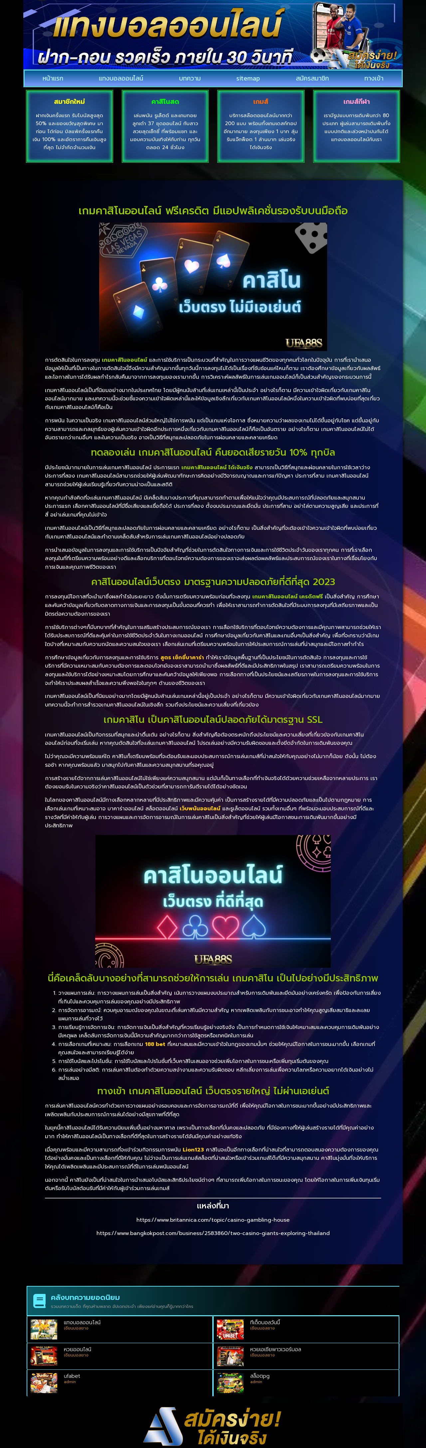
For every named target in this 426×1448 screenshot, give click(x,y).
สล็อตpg (260, 1376)
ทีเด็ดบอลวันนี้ (265, 1323)
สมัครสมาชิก (312, 78)
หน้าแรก (53, 78)
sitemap (248, 78)
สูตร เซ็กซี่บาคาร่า (182, 658)
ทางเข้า (373, 78)
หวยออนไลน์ (77, 1349)
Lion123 (193, 1150)
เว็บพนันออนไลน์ (200, 809)
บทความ (190, 78)
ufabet (72, 1376)
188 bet (155, 1044)
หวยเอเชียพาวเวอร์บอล (275, 1349)
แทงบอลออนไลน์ (121, 78)
